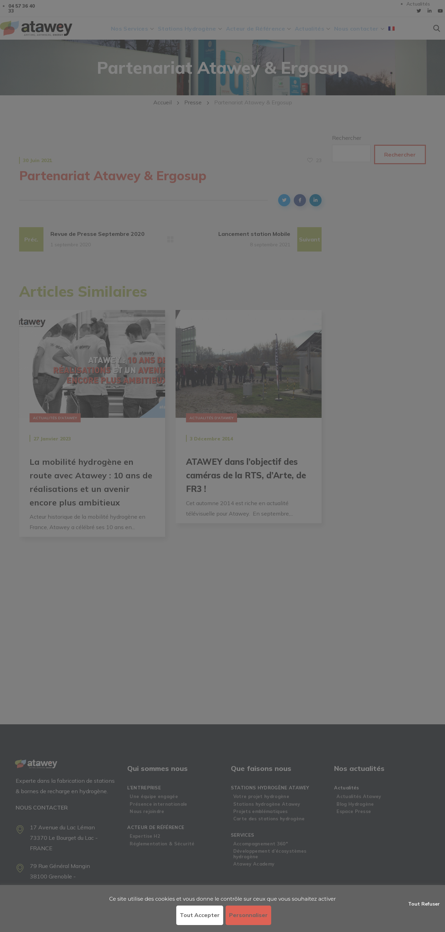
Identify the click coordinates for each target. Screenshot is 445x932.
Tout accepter (200, 914)
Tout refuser (424, 904)
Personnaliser (248, 914)
